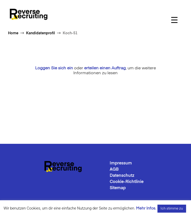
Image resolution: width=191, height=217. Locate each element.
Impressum (121, 163)
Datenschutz (122, 176)
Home (13, 33)
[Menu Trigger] (174, 20)
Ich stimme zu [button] (172, 208)
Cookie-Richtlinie (127, 182)
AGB (114, 170)
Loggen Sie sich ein (54, 68)
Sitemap (118, 188)
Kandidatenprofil (40, 33)
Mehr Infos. (146, 208)
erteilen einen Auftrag (105, 68)
